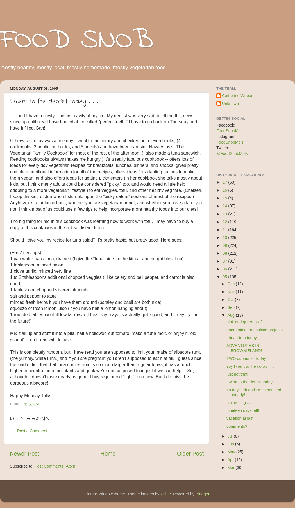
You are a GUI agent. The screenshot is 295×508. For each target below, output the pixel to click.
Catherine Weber (237, 95)
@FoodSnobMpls (232, 153)
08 (225, 253)
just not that (236, 374)
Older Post (190, 453)
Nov (232, 291)
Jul (231, 436)
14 (225, 206)
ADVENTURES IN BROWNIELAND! (244, 348)
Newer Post (24, 453)
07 (225, 261)
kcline (165, 494)
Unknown (230, 103)
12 (225, 222)
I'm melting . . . (239, 402)
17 (225, 182)
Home (108, 453)
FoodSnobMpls (230, 130)
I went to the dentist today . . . (252, 382)
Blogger (202, 494)
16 (225, 190)
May (232, 452)
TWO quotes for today (246, 358)
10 (225, 237)
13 (225, 214)
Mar (232, 467)
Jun (231, 444)
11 (225, 229)
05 (225, 277)
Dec (232, 284)
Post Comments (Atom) (56, 466)
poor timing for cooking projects (254, 330)
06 (225, 269)
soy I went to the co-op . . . (250, 366)
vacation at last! (240, 418)
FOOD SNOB (76, 40)
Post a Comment (32, 431)
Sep (232, 307)
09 (225, 245)
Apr (231, 460)
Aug (232, 315)
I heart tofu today (241, 337)
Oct (231, 299)
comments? (236, 426)
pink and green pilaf (244, 322)
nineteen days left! (242, 410)
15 (225, 198)
